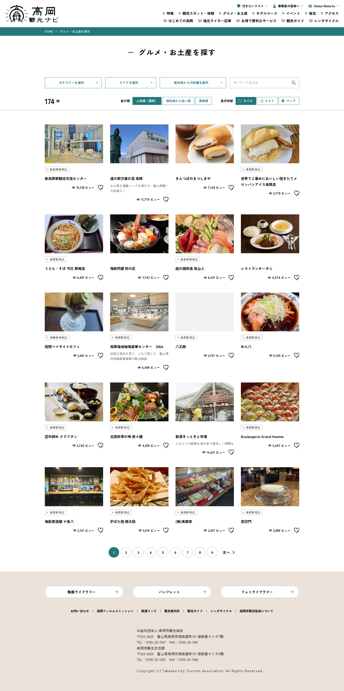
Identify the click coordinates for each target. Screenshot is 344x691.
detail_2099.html (270, 331)
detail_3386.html (205, 418)
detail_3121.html (139, 163)
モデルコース (266, 13)
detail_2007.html (74, 331)
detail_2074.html (74, 500)
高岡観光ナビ (31, 13)
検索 (293, 82)
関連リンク (149, 611)
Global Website (324, 6)
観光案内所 (172, 611)
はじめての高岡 (180, 20)
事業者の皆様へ (288, 6)
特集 (170, 13)
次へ (226, 552)
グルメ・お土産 (235, 13)
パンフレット (169, 591)
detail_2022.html (74, 418)
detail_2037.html (205, 247)
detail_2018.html (270, 418)
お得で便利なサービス (258, 20)
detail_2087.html (205, 331)
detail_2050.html (74, 247)
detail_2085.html (139, 418)
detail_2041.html (139, 247)
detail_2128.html (205, 500)
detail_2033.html (270, 163)
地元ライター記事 (217, 20)
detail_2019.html (270, 500)
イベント (293, 13)
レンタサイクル (326, 20)
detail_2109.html (74, 163)
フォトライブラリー (257, 591)
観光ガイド (295, 20)
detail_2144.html (205, 163)
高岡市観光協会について (256, 611)
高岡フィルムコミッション (115, 611)
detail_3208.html (139, 331)
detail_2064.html (139, 500)
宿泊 (312, 13)
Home (49, 31)
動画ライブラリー (82, 591)
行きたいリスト (253, 6)
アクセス (332, 13)
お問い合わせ (80, 611)
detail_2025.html (270, 247)
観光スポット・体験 (198, 13)
